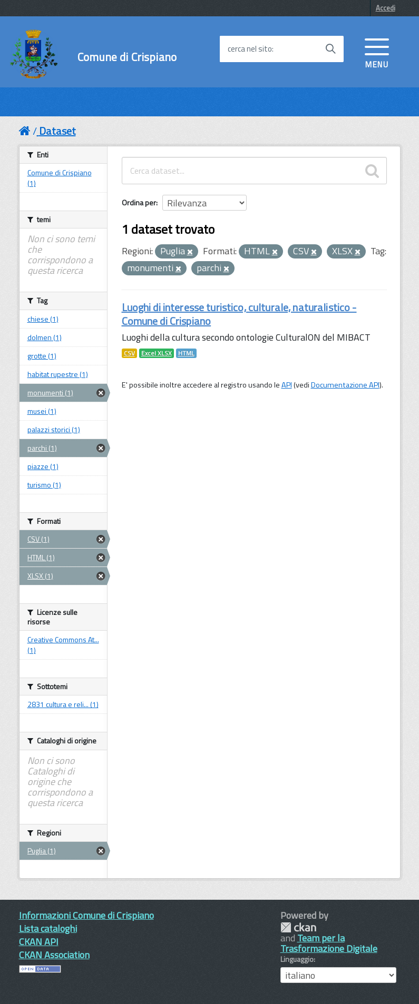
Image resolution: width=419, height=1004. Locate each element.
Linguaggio (297, 959)
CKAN (298, 927)
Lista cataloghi (48, 928)
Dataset (57, 131)
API (286, 385)
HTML (186, 353)
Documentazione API (345, 385)
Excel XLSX (156, 353)
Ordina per (139, 202)
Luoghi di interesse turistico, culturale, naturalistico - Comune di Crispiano (239, 314)
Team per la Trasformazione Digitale (328, 943)
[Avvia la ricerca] (330, 49)
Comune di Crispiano (127, 57)
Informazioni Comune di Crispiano (86, 915)
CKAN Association (54, 955)
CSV (129, 353)
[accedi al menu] (377, 52)
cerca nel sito (250, 49)
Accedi (385, 8)
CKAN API (39, 942)
